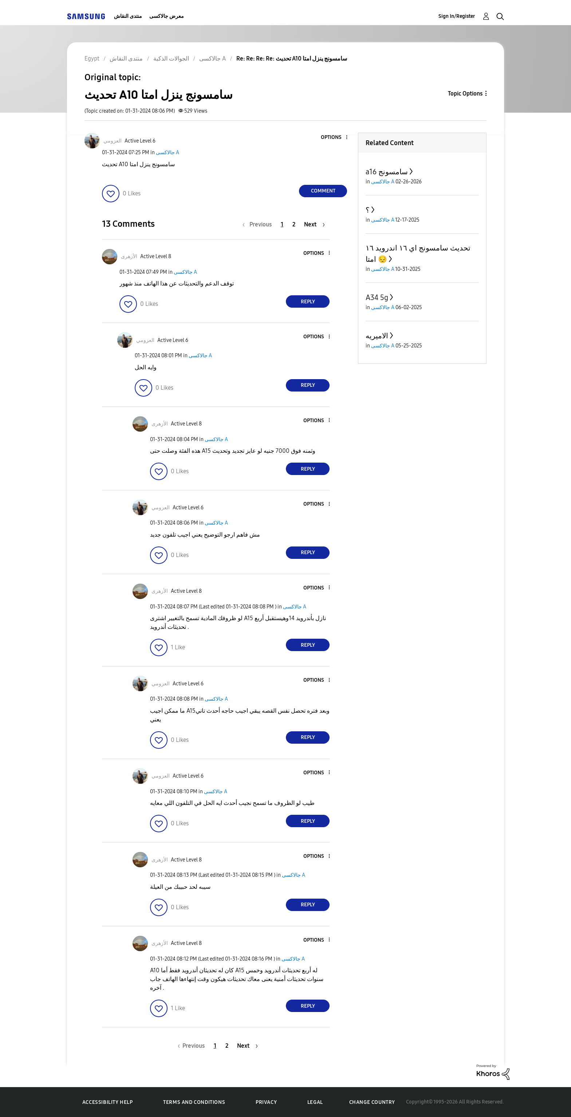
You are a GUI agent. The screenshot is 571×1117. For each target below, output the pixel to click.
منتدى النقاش (128, 16)
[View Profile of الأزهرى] (129, 256)
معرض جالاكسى (166, 16)
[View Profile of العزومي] (112, 141)
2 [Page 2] (293, 224)
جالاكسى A (167, 152)
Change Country (372, 1102)
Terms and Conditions (194, 1102)
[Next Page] (314, 224)
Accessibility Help (107, 1102)
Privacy (266, 1102)
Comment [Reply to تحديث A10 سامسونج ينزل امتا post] (323, 191)
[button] (334, 137)
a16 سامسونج (387, 171)
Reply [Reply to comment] (308, 302)
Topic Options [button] (465, 93)
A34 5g (377, 297)
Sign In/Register (456, 16)
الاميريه (377, 335)
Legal (315, 1102)
